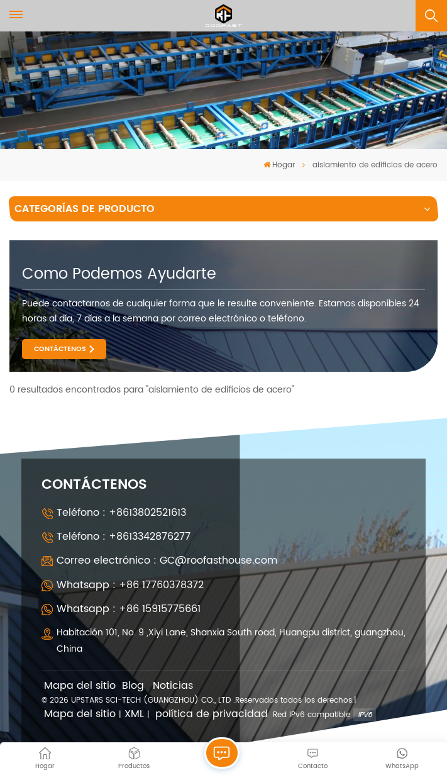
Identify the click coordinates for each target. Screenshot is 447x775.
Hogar (279, 165)
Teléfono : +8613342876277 (123, 536)
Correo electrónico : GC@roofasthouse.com (167, 560)
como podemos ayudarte (119, 274)
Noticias (173, 686)
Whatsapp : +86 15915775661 (129, 609)
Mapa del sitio (80, 686)
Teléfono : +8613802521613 (121, 513)
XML (134, 714)
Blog (133, 686)
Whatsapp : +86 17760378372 (130, 585)
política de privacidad (211, 714)
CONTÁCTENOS (60, 349)
